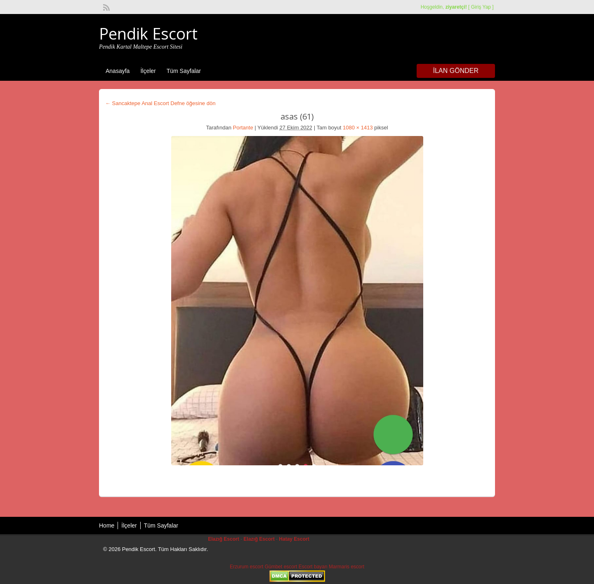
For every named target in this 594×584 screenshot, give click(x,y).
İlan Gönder (455, 70)
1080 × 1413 (358, 127)
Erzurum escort (246, 567)
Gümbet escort (281, 567)
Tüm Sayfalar (184, 71)
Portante (243, 127)
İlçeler (148, 71)
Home (106, 525)
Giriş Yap (481, 7)
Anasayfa (118, 71)
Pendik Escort (148, 33)
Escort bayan (313, 567)
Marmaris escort (346, 567)
